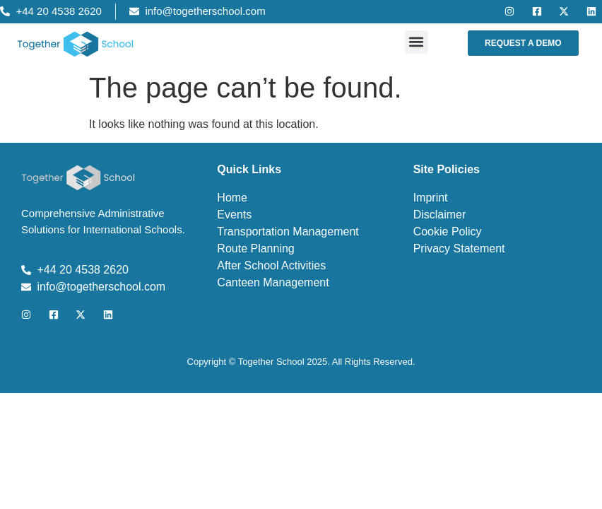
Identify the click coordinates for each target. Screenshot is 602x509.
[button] (416, 42)
